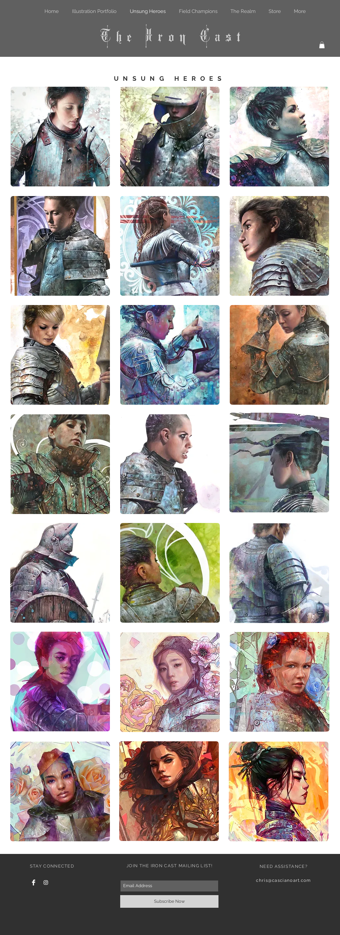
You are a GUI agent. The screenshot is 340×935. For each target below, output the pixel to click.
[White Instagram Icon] (46, 882)
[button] (322, 45)
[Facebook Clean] (34, 882)
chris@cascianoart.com (283, 880)
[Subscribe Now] (169, 901)
